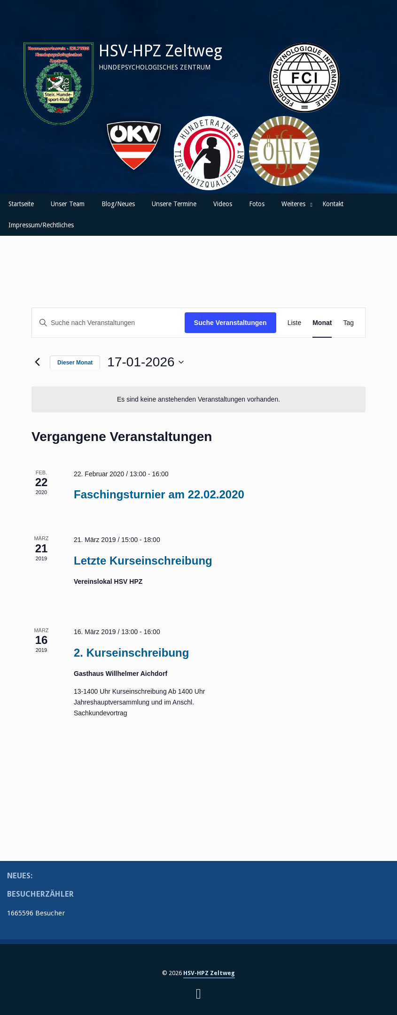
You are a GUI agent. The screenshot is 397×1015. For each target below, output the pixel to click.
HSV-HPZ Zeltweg (160, 50)
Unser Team (68, 204)
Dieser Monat (75, 362)
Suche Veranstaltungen (230, 322)
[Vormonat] (37, 362)
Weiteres (293, 204)
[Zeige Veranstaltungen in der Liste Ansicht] (295, 323)
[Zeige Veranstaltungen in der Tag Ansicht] (348, 323)
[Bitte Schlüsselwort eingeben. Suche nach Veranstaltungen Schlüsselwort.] (108, 323)
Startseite (21, 204)
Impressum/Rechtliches (41, 225)
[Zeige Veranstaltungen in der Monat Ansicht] (322, 323)
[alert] (198, 399)
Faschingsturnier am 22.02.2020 (159, 494)
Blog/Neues (118, 204)
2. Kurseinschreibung (131, 652)
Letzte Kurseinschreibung (143, 560)
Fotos (257, 204)
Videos (222, 204)
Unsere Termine (174, 204)
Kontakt (332, 204)
